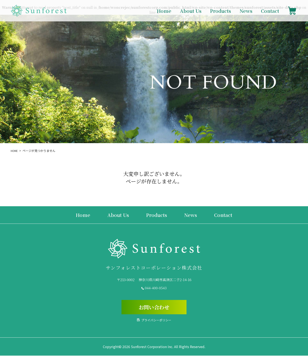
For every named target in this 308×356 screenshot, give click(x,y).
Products (220, 10)
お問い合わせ (154, 307)
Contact (270, 10)
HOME (15, 150)
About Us (190, 10)
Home (164, 10)
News (246, 10)
